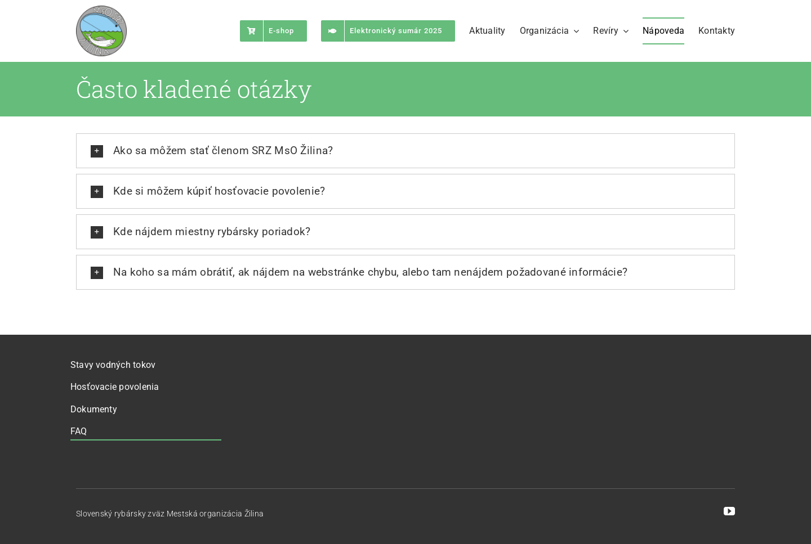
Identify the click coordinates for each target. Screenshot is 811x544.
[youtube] (729, 511)
